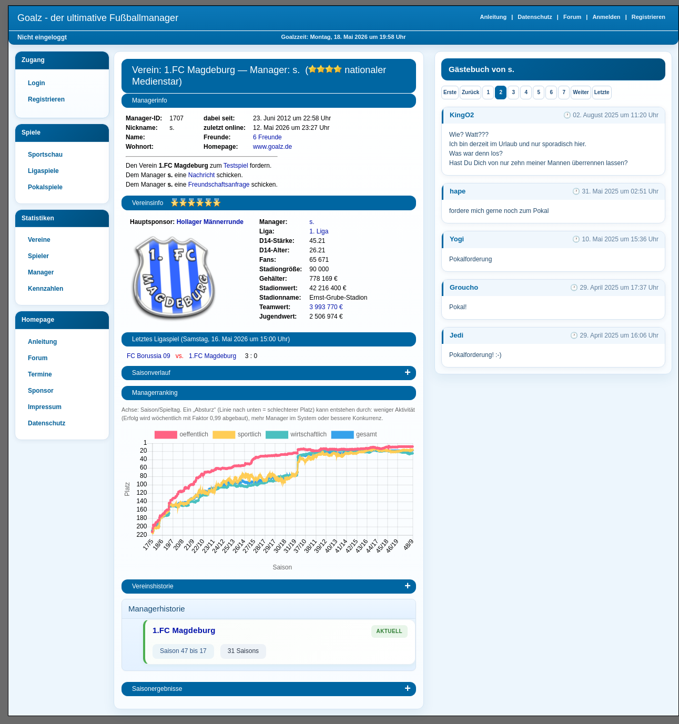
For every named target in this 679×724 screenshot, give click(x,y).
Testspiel (236, 165)
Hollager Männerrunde (210, 222)
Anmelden (606, 17)
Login (36, 83)
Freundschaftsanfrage (219, 184)
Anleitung (493, 17)
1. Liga (318, 231)
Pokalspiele (45, 187)
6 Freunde (267, 137)
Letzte (602, 92)
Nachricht (201, 175)
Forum (572, 17)
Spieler (38, 256)
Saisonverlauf (151, 372)
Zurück (470, 92)
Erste (450, 92)
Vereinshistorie (153, 586)
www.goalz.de (272, 146)
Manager (41, 272)
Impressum (45, 407)
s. (311, 222)
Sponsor (41, 390)
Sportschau (45, 154)
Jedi (456, 335)
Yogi (457, 239)
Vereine (39, 239)
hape (457, 191)
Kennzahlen (45, 288)
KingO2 (462, 115)
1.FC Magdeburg (213, 356)
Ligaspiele (43, 171)
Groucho (464, 287)
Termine (40, 374)
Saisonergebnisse (157, 688)
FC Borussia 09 (149, 356)
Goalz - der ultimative (97, 18)
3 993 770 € (325, 307)
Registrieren (648, 17)
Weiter (581, 92)
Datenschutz (535, 17)
